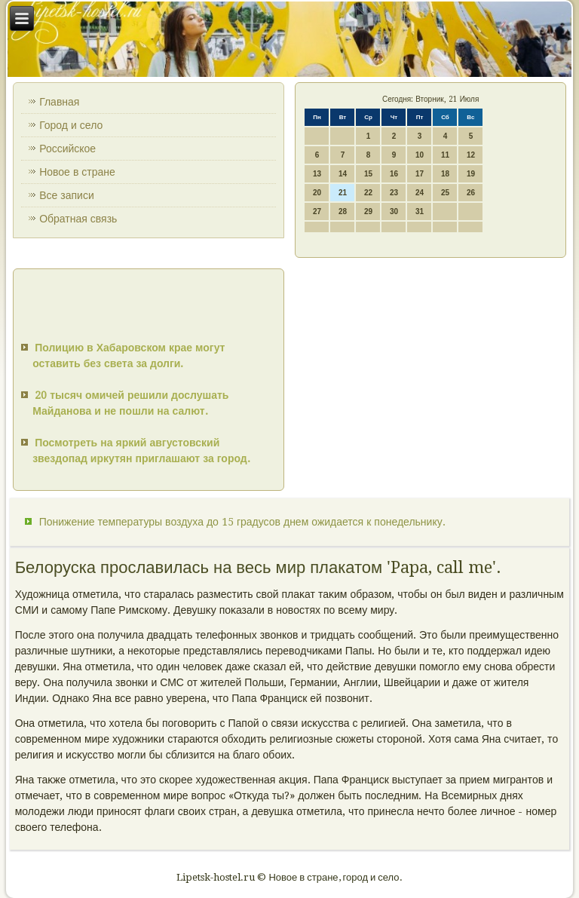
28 (343, 211)
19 (471, 174)
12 (471, 155)
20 (317, 192)
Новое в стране (77, 172)
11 (445, 155)
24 (419, 192)
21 (343, 192)
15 (368, 174)
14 (343, 174)
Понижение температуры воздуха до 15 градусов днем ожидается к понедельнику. (242, 522)
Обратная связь (78, 219)
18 (445, 174)
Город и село (71, 125)
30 (394, 211)
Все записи (66, 195)
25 (445, 192)
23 (394, 192)
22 (368, 192)
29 (368, 211)
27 (317, 211)
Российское (67, 149)
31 (419, 211)
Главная (59, 102)
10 (419, 155)
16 (394, 174)
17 (419, 174)
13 (317, 174)
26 (471, 192)
